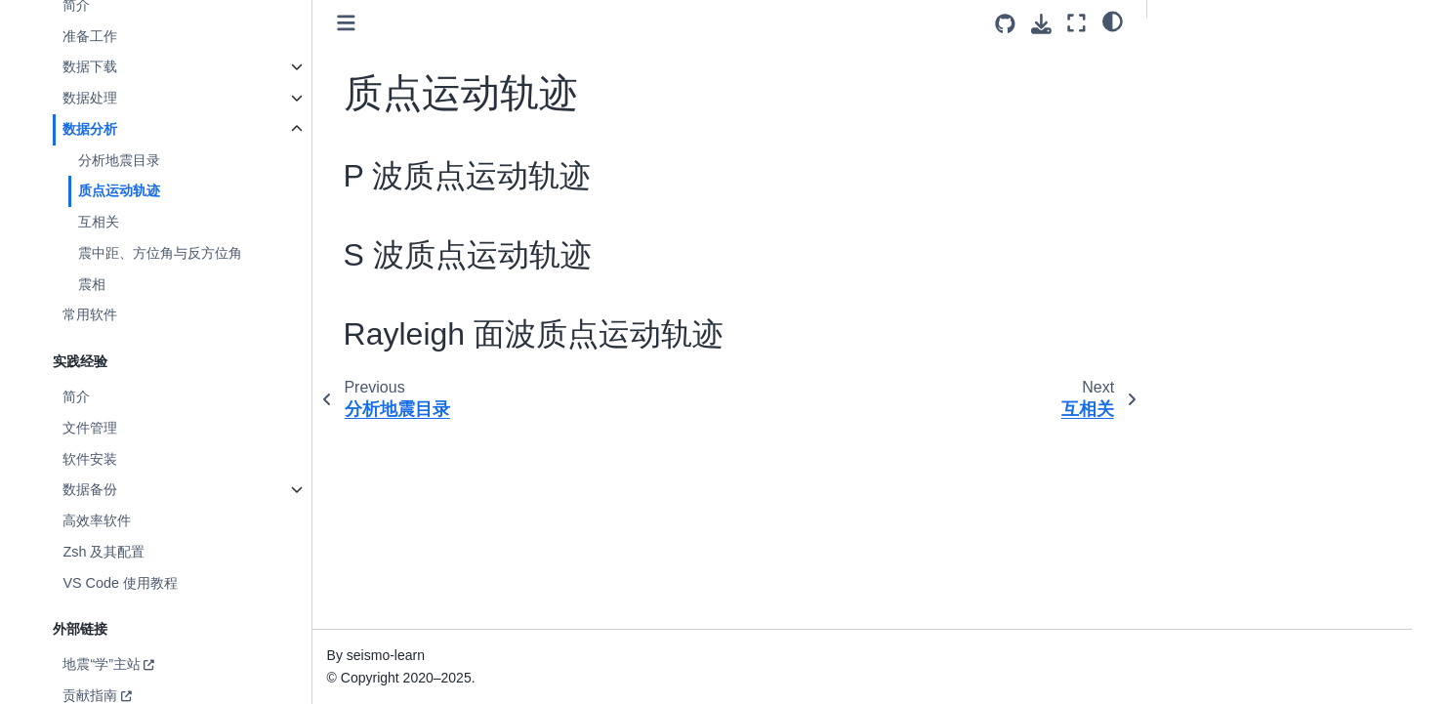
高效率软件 (96, 520)
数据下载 (89, 66)
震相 (91, 284)
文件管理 (89, 427)
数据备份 (89, 489)
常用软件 (89, 314)
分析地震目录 (119, 160)
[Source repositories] (1005, 24)
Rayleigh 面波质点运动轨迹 (1247, 114)
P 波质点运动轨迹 (1217, 59)
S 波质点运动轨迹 (1217, 87)
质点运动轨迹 (119, 190)
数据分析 (89, 129)
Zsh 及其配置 (103, 551)
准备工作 (89, 36)
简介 (76, 396)
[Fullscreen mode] (1076, 23)
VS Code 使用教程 (120, 583)
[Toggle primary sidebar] (346, 23)
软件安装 (89, 459)
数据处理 (89, 97)
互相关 (98, 221)
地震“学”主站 (101, 664)
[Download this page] (1041, 24)
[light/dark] (1113, 20)
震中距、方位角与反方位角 (160, 253)
